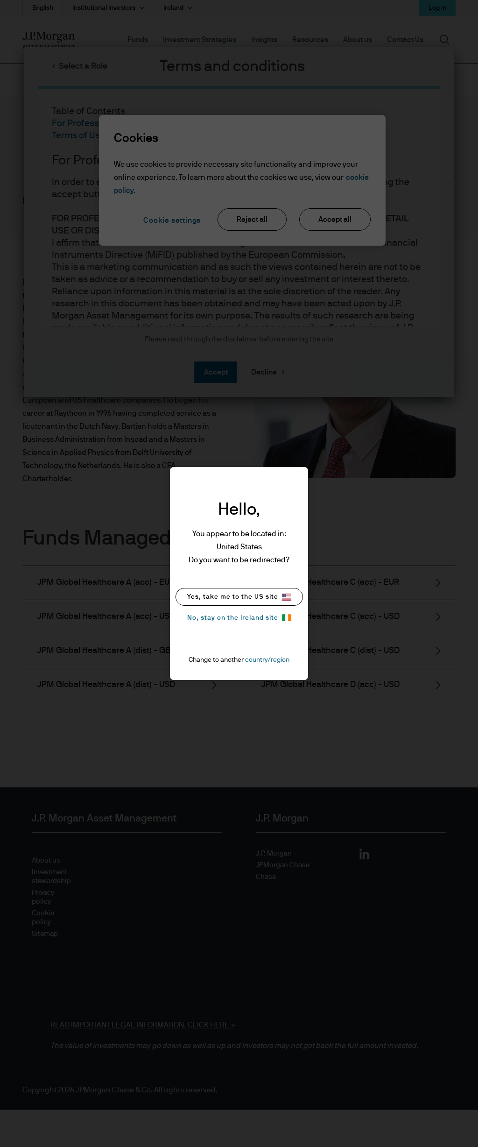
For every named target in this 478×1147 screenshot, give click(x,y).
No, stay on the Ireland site (239, 617)
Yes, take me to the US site (239, 597)
